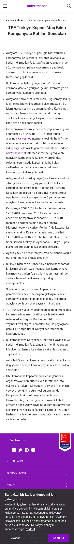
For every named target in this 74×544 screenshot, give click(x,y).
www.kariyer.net (16, 153)
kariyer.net (24, 138)
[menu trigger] (6, 6)
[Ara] (68, 6)
